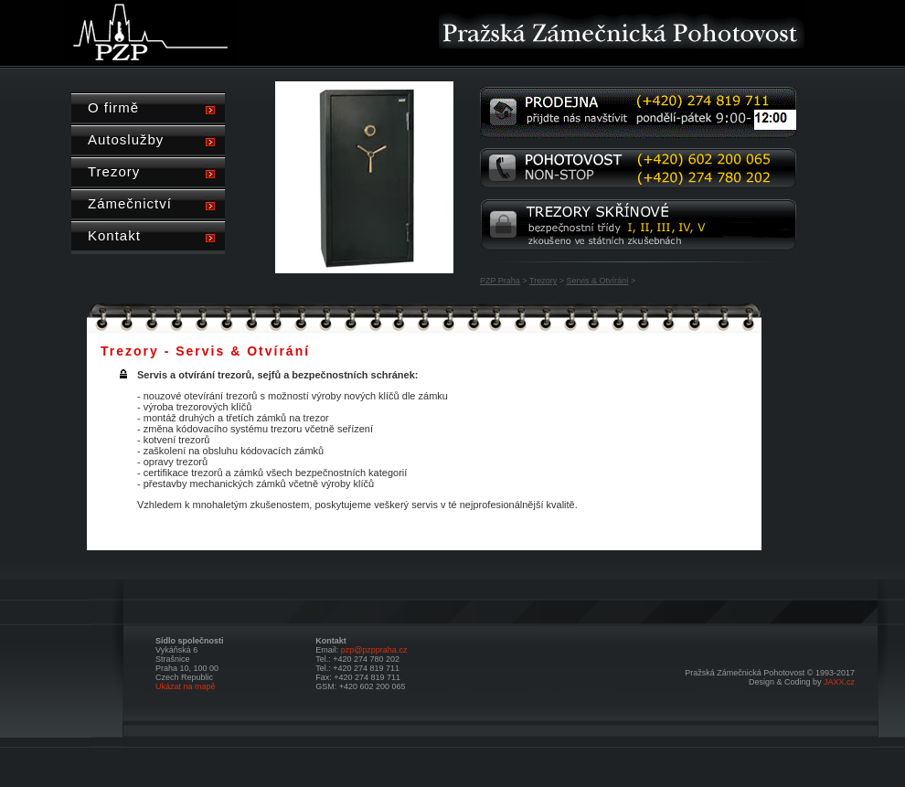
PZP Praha (500, 280)
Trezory (543, 280)
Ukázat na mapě (185, 686)
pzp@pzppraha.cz (374, 649)
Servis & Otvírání (597, 280)
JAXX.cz (839, 681)
